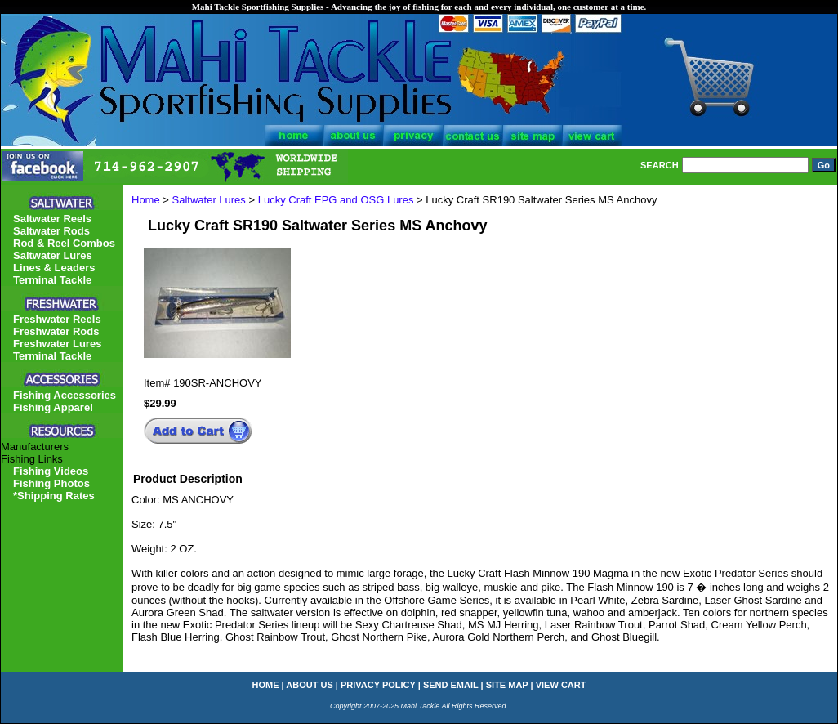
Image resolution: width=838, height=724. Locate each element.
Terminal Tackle (52, 280)
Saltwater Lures (209, 200)
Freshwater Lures (57, 343)
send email (451, 685)
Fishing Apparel (53, 407)
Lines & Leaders (54, 267)
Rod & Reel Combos (64, 243)
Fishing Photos (51, 483)
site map (507, 685)
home (265, 685)
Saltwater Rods (51, 231)
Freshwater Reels (57, 319)
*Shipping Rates (54, 495)
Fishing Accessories (64, 395)
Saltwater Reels (52, 218)
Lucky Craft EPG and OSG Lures (336, 200)
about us (309, 685)
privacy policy (378, 685)
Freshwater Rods (56, 331)
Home (145, 200)
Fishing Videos (50, 471)
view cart (561, 685)
